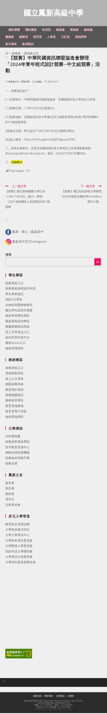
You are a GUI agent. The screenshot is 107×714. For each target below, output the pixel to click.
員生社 (9, 500)
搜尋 (8, 255)
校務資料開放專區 (17, 442)
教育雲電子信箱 (16, 412)
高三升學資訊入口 (17, 333)
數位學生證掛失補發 (19, 311)
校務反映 (11, 464)
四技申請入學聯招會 (19, 552)
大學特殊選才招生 (17, 530)
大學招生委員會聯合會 (20, 563)
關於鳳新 (49, 696)
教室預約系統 (14, 390)
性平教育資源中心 (17, 448)
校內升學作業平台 (17, 338)
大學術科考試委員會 (19, 541)
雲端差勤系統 (14, 374)
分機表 (70, 696)
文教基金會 (12, 505)
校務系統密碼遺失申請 (20, 289)
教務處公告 (13, 82)
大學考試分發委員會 (19, 557)
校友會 (9, 489)
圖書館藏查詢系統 (17, 327)
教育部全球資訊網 (17, 525)
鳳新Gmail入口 (15, 344)
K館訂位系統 (13, 300)
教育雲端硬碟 (14, 407)
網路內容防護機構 (17, 453)
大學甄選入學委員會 (19, 547)
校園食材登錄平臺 (17, 459)
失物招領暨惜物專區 (19, 306)
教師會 (9, 495)
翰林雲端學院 (14, 349)
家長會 (9, 484)
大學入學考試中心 (17, 536)
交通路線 (60, 696)
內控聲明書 (12, 437)
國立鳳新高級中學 (53, 13)
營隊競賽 (25, 82)
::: (4, 29)
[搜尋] (97, 262)
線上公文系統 (14, 379)
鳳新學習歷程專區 (17, 316)
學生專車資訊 (14, 295)
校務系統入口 (14, 284)
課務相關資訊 (14, 396)
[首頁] (6, 54)
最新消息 (37, 696)
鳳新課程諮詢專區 (17, 322)
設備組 (38, 82)
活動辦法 (16, 163)
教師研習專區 (14, 401)
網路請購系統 (14, 385)
